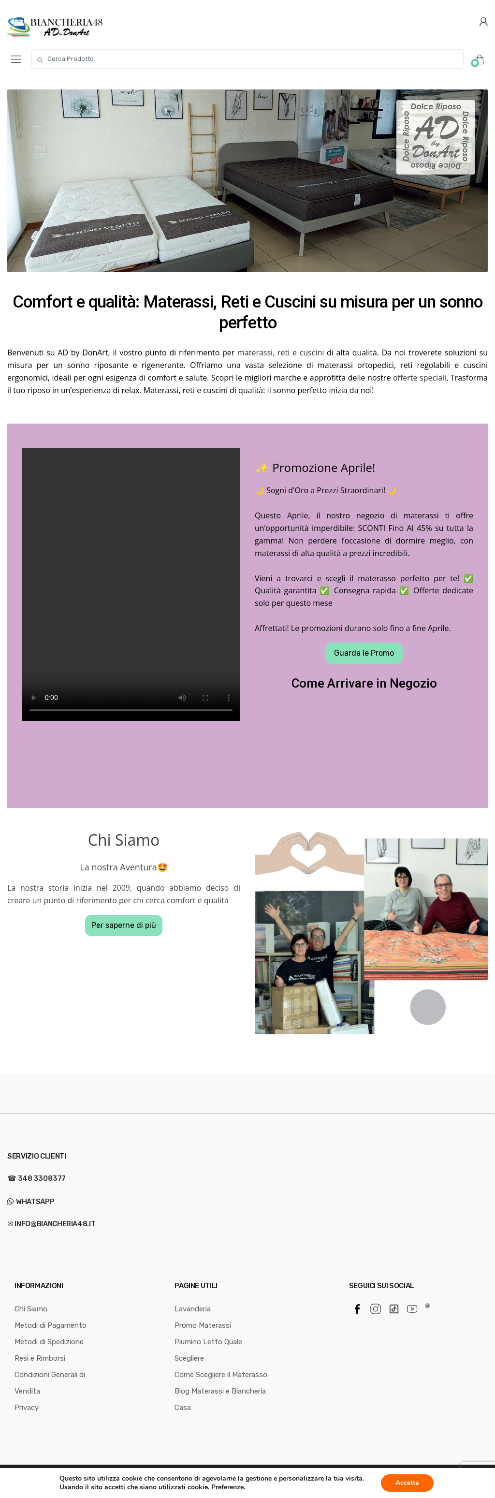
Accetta (407, 1482)
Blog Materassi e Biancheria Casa (220, 1399)
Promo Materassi (203, 1325)
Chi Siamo (31, 1309)
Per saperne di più (123, 925)
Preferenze (227, 1487)
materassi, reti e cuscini (280, 352)
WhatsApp (34, 1201)
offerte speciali (419, 377)
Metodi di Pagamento (51, 1325)
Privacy (27, 1407)
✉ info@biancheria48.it (51, 1223)
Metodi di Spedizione (49, 1341)
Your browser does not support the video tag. (131, 584)
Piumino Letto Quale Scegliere (208, 1350)
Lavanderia (193, 1309)
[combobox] (247, 59)
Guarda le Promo (364, 653)
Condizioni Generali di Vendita (50, 1382)
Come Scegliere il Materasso (221, 1374)
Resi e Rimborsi (40, 1358)
